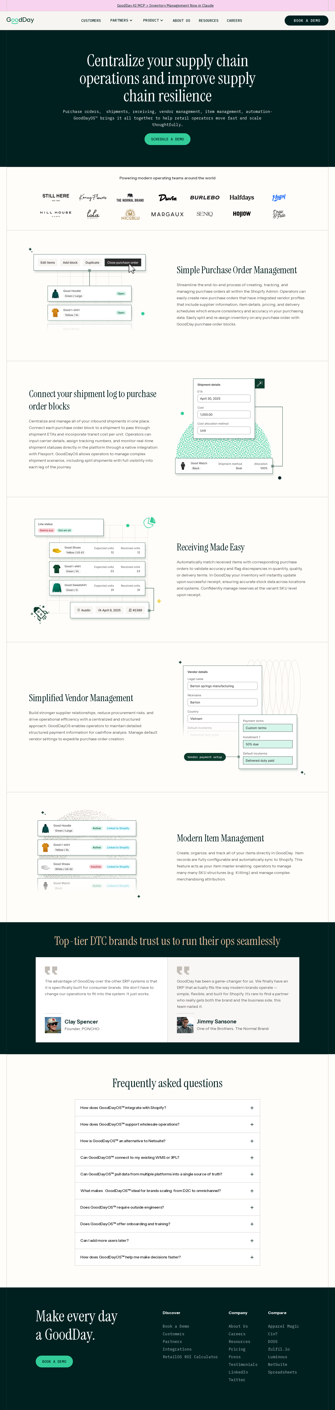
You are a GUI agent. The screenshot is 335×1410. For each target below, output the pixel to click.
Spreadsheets (282, 1372)
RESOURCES (209, 20)
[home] (20, 20)
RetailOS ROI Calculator (190, 1356)
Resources (239, 1341)
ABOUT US (181, 20)
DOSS (273, 1341)
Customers (173, 1333)
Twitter (237, 1379)
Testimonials (243, 1364)
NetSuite (277, 1364)
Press (235, 1356)
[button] (121, 20)
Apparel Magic (283, 1326)
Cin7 (273, 1333)
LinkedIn (238, 1372)
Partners (172, 1341)
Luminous (277, 1356)
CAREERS (234, 20)
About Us (238, 1326)
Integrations (177, 1349)
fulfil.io (279, 1349)
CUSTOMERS (91, 20)
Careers (237, 1333)
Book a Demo (176, 1326)
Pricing (237, 1349)
